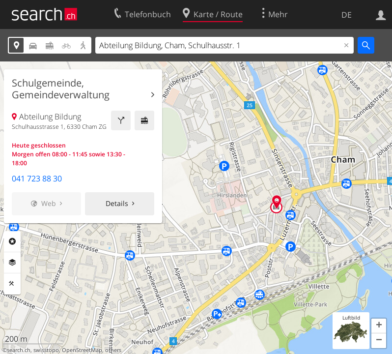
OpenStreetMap (82, 350)
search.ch (18, 350)
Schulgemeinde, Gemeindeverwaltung (61, 89)
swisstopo (46, 350)
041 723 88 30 (37, 178)
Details (117, 203)
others (113, 350)
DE (346, 14)
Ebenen (12, 262)
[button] (378, 326)
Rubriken (12, 241)
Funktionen (12, 283)
